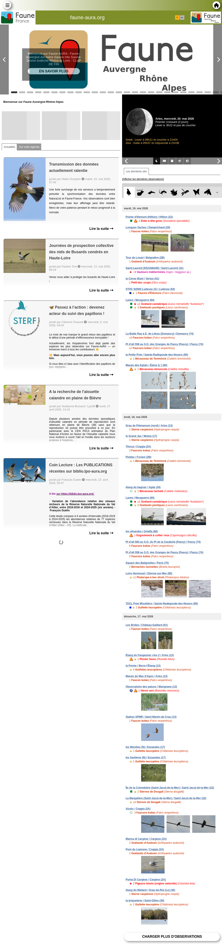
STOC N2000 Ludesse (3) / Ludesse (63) (150, 289)
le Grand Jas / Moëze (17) (141, 436)
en (182, 17)
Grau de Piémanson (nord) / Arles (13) (149, 425)
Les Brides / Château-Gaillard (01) (147, 625)
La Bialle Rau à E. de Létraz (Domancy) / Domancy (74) (160, 333)
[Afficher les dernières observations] (143, 179)
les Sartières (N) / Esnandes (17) (146, 757)
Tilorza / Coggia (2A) (138, 446)
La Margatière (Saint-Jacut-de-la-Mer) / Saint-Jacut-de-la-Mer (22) (166, 798)
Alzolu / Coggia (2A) (138, 808)
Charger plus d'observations (172, 936)
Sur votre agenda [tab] (29, 146)
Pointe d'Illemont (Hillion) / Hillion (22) (149, 216)
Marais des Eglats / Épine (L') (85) (146, 365)
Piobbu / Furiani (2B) (138, 457)
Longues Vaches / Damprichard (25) (148, 227)
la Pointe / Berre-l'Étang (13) (143, 665)
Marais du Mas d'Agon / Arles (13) (146, 676)
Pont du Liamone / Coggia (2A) (145, 849)
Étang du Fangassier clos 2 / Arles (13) (150, 655)
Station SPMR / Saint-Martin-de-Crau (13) (151, 716)
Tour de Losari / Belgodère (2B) (145, 257)
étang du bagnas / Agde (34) (143, 487)
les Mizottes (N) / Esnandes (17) (145, 747)
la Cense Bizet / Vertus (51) (142, 278)
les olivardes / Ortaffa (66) (142, 531)
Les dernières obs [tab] (136, 171)
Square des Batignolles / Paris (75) (147, 562)
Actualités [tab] (9, 146)
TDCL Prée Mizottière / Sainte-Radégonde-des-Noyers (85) (162, 603)
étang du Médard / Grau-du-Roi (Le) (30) (150, 890)
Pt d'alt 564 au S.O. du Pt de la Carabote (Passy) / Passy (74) (163, 541)
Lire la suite (101, 228)
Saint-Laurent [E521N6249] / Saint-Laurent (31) (154, 268)
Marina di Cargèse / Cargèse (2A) (146, 838)
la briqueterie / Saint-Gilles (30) (145, 900)
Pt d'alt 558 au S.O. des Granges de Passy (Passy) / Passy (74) (164, 344)
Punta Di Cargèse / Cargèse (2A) (146, 879)
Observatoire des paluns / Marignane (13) (151, 686)
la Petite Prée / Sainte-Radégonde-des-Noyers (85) (157, 354)
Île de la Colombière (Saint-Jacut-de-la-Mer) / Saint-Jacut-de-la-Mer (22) (170, 787)
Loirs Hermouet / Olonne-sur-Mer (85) (149, 573)
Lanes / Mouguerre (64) (140, 300)
